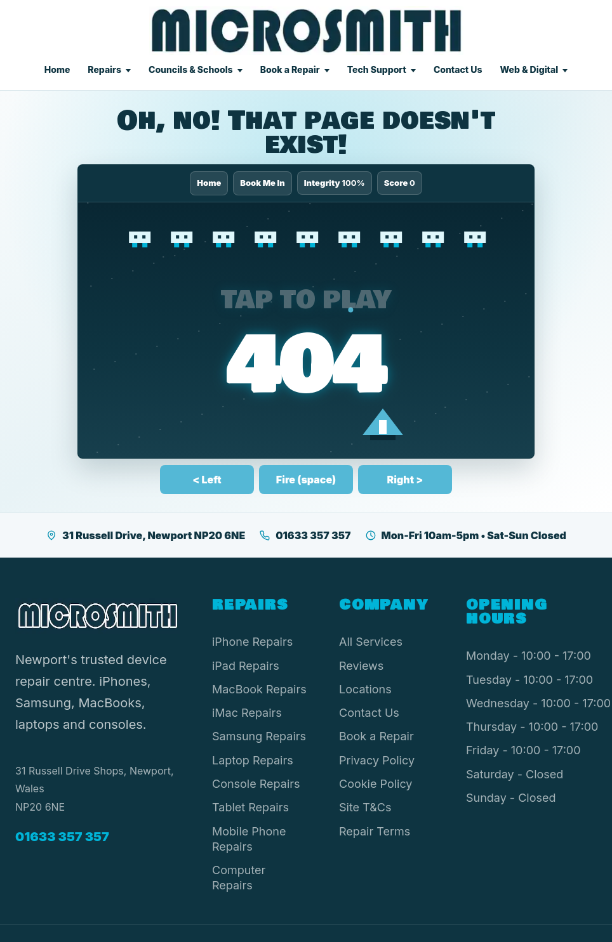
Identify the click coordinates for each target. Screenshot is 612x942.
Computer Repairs (238, 877)
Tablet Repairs (250, 807)
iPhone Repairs (252, 641)
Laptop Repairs (252, 760)
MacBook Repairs (259, 689)
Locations (365, 689)
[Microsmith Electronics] (306, 30)
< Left (206, 479)
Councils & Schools (191, 69)
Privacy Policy (377, 760)
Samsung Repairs (259, 736)
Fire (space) (306, 479)
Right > (405, 479)
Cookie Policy (376, 783)
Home (57, 69)
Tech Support (376, 69)
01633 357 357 (304, 535)
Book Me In (262, 183)
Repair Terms (374, 831)
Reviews (361, 665)
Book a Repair (290, 69)
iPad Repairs (245, 665)
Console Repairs (256, 783)
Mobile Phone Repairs (249, 839)
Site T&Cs (365, 807)
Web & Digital (529, 69)
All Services (370, 641)
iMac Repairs (247, 712)
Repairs (104, 69)
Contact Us (458, 69)
